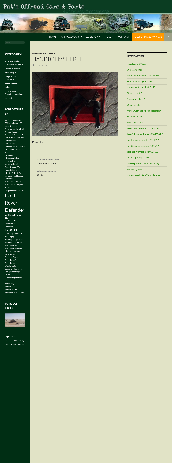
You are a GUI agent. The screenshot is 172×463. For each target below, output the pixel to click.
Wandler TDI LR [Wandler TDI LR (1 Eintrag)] (11, 289)
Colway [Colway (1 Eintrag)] (8, 138)
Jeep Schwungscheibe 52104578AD (145, 134)
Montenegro (10, 72)
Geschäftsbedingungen (15, 344)
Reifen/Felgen (11, 83)
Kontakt (123, 36)
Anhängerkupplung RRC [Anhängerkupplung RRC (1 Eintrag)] (14, 129)
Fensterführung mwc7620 (140, 81)
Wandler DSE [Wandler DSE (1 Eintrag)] (10, 286)
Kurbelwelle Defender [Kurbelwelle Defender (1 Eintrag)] (13, 182)
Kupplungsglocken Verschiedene (143, 175)
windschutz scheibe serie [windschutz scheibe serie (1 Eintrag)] (14, 292)
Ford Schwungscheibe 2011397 (143, 140)
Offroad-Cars (70, 36)
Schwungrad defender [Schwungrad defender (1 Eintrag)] (13, 269)
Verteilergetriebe (135, 169)
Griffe (76, 172)
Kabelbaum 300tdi (136, 63)
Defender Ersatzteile (43, 53)
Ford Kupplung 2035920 (139, 157)
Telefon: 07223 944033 (147, 36)
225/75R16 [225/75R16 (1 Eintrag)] (9, 120)
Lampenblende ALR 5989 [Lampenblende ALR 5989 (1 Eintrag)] (14, 190)
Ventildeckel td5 (135, 122)
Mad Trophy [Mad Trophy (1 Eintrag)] (9, 236)
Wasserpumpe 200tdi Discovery (143, 163)
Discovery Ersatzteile (14, 65)
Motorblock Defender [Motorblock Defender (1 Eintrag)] (13, 248)
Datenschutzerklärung (14, 340)
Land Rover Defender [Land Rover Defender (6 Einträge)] (15, 203)
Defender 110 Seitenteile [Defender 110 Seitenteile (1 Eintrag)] (15, 146)
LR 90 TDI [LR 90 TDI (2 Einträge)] (11, 230)
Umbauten (9, 98)
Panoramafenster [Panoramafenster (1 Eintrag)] (12, 257)
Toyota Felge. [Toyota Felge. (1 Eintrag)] (10, 283)
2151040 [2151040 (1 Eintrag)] (17, 120)
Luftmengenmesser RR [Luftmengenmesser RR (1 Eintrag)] (14, 234)
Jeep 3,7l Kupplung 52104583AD (144, 128)
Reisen (109, 36)
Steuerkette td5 (134, 93)
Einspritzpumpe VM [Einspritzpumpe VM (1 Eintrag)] (12, 167)
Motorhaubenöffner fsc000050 (143, 75)
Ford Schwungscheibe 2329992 (143, 145)
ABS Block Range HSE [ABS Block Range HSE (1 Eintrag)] (13, 123)
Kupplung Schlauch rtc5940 (141, 87)
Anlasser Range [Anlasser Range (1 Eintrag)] (11, 132)
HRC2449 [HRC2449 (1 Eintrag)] (9, 173)
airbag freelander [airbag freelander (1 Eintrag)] (12, 126)
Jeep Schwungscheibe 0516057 (142, 151)
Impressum (10, 336)
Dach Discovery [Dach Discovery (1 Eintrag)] (17, 138)
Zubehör (92, 36)
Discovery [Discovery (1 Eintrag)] (9, 155)
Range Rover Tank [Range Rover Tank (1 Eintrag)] (12, 260)
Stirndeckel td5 (134, 116)
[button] (7, 456)
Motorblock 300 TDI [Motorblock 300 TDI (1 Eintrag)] (12, 245)
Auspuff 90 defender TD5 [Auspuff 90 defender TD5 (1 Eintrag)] (14, 135)
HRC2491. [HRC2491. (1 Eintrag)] (17, 173)
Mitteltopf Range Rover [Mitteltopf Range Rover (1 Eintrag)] (14, 239)
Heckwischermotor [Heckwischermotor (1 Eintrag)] (12, 170)
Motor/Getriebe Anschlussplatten (144, 110)
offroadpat (41, 65)
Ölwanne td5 (133, 104)
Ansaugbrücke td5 (136, 99)
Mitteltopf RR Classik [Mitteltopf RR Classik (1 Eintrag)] (13, 242)
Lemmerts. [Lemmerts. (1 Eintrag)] (9, 227)
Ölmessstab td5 (135, 69)
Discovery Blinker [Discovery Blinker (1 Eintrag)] (12, 158)
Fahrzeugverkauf (12, 68)
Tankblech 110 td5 (76, 161)
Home (53, 36)
